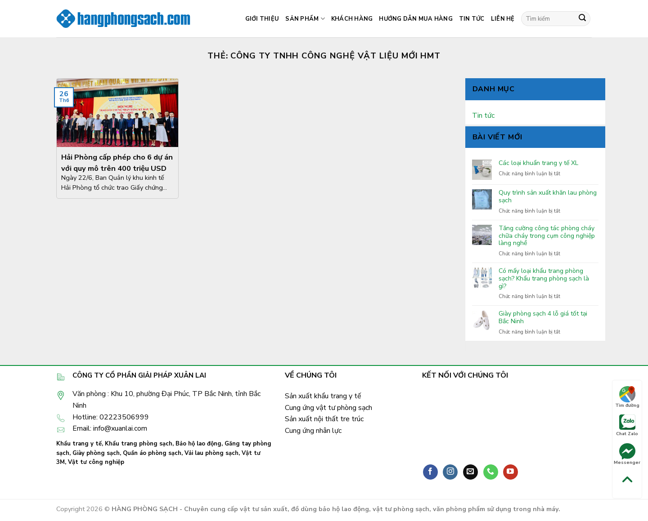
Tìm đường (627, 397)
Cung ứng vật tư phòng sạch (328, 408)
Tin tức (472, 19)
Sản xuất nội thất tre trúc (324, 419)
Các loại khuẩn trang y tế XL (538, 163)
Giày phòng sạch (96, 453)
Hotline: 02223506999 (110, 417)
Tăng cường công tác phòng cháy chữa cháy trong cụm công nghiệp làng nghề (547, 236)
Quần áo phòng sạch (152, 453)
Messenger (627, 454)
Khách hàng (352, 19)
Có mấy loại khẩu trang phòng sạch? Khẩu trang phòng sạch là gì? (544, 278)
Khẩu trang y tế (79, 444)
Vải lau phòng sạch (211, 453)
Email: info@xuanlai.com (109, 428)
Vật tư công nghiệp (96, 462)
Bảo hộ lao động (198, 444)
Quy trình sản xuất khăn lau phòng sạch (548, 197)
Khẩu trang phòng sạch (138, 444)
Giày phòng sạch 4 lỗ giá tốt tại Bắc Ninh (543, 317)
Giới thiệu (262, 19)
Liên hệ (503, 19)
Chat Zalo (627, 425)
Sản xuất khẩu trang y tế (323, 396)
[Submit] (582, 19)
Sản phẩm (305, 18)
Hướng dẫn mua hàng (416, 19)
